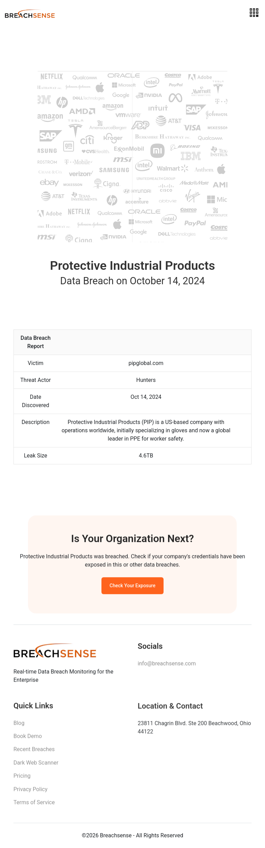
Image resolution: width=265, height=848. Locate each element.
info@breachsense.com (167, 665)
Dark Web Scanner (35, 765)
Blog (18, 725)
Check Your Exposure (133, 587)
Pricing (22, 778)
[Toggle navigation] (254, 13)
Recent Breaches (34, 751)
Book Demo (27, 738)
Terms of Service (34, 804)
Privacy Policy (30, 791)
